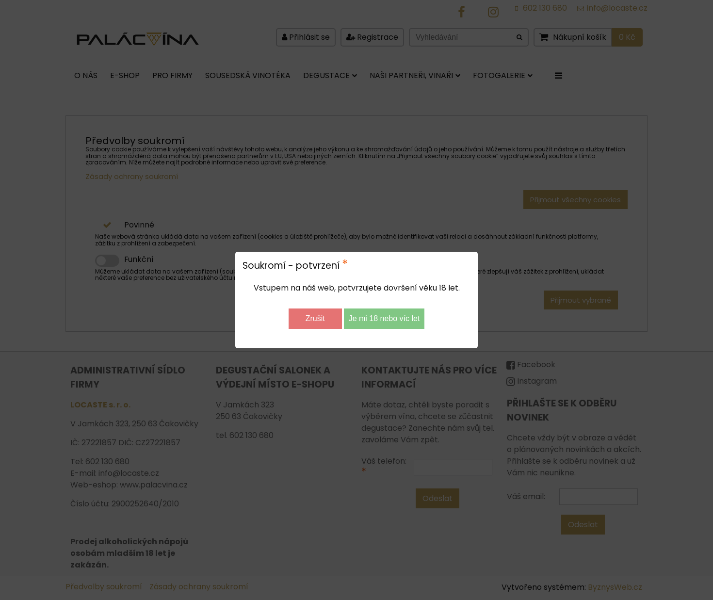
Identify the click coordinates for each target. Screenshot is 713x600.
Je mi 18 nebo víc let (384, 318)
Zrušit (315, 318)
